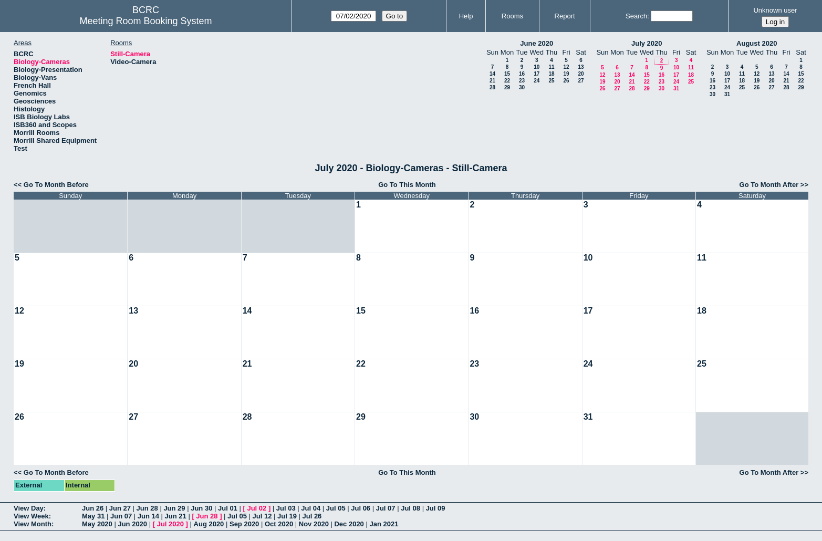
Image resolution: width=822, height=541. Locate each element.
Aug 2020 (209, 524)
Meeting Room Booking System (145, 21)
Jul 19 (287, 516)
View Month (32, 524)
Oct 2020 (279, 524)
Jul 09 (435, 508)
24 (536, 81)
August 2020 (756, 43)
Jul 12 (262, 516)
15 (507, 74)
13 (581, 67)
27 (581, 81)
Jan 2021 (383, 524)
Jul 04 (310, 508)
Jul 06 (360, 508)
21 (492, 81)
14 (492, 74)
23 (522, 81)
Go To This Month (407, 185)
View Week (31, 516)
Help (466, 16)
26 (566, 81)
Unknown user (775, 10)
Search (636, 16)
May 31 (93, 516)
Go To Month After (769, 185)
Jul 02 (256, 508)
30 (522, 87)
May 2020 (97, 524)
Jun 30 (201, 508)
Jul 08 (410, 508)
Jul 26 (311, 516)
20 (581, 74)
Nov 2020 (314, 524)
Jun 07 (121, 516)
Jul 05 (336, 508)
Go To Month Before (56, 185)
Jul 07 (386, 508)
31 (676, 88)
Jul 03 (286, 508)
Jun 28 (147, 508)
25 (551, 81)
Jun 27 (120, 508)
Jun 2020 (132, 524)
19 (566, 74)
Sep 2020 (244, 524)
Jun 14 (148, 516)
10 (536, 67)
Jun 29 (174, 508)
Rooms (512, 16)
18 (551, 74)
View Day (29, 508)
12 (566, 67)
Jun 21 (175, 516)
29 (507, 87)
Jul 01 (227, 508)
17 (536, 74)
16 (522, 74)
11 (551, 67)
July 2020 (646, 43)
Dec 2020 (348, 524)
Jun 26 (92, 508)
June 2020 (536, 43)
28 (492, 87)
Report (565, 16)
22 (507, 81)
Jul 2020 (170, 524)
